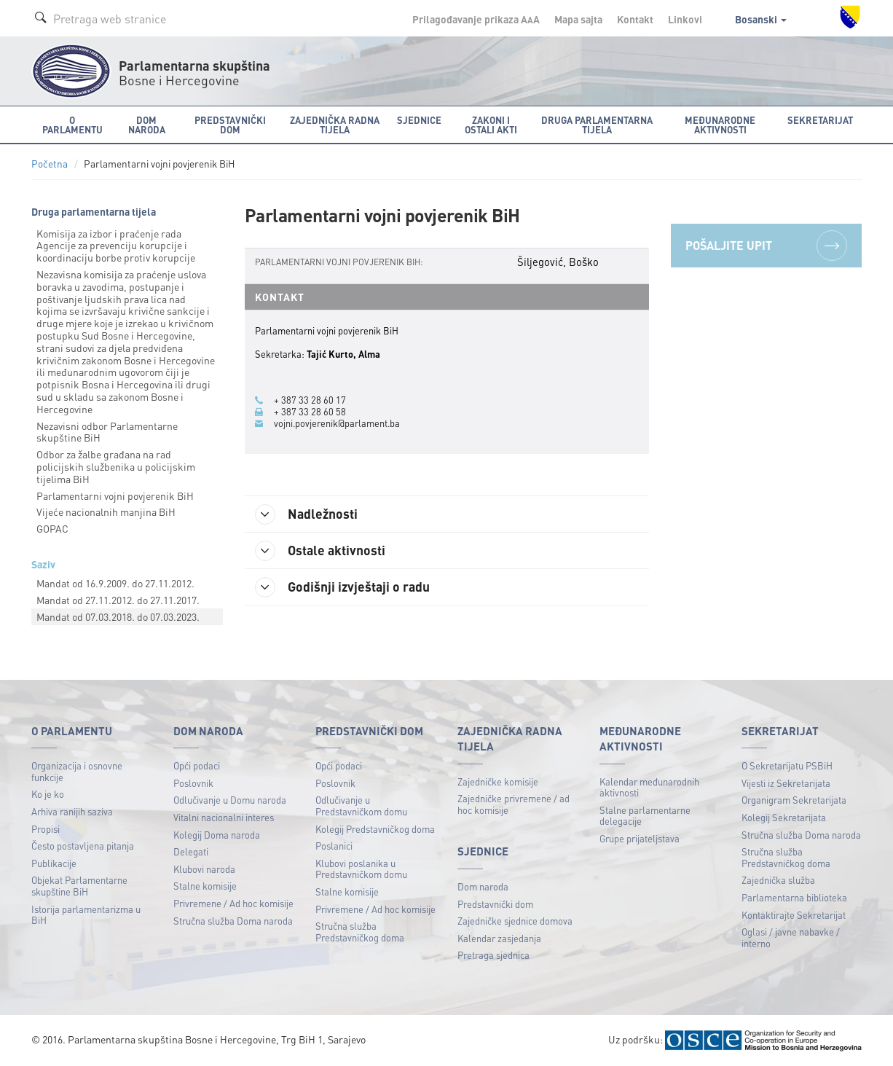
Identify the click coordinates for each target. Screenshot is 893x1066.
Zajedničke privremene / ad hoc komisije (513, 804)
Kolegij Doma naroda (216, 834)
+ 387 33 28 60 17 (310, 400)
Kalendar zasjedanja (499, 938)
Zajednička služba (778, 880)
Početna (49, 163)
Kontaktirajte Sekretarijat (793, 915)
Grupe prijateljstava (639, 838)
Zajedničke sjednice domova (515, 920)
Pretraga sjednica (493, 955)
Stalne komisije (205, 885)
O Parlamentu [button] (72, 125)
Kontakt (635, 19)
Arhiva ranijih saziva (72, 811)
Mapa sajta (578, 19)
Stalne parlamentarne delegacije (645, 816)
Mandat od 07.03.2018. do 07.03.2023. (118, 616)
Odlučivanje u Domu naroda (229, 799)
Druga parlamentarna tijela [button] (597, 125)
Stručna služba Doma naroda (233, 920)
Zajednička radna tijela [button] (334, 125)
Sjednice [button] (419, 120)
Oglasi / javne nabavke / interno (790, 937)
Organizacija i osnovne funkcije (76, 771)
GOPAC (52, 528)
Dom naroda (482, 886)
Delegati (190, 851)
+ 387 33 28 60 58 (310, 412)
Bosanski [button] (761, 19)
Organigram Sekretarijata (793, 799)
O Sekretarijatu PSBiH (787, 765)
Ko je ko (47, 794)
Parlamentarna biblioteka (794, 897)
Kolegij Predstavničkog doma (375, 829)
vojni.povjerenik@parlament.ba (337, 423)
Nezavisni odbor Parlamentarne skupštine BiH (107, 431)
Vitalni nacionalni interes (223, 817)
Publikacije (53, 863)
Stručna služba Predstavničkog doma (359, 932)
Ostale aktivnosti (321, 551)
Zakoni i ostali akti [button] (491, 125)
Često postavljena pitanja (82, 845)
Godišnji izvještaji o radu (343, 587)
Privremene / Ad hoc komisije (233, 903)
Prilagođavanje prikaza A (476, 19)
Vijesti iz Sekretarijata (785, 783)
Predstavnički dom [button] (230, 125)
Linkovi (685, 19)
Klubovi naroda (204, 869)
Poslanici (334, 845)
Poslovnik (193, 783)
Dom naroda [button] (146, 125)
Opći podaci (196, 765)
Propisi (45, 829)
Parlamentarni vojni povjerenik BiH (115, 495)
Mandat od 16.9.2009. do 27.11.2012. (115, 582)
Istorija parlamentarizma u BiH (86, 915)
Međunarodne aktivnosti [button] (720, 125)
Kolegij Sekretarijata (783, 817)
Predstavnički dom (495, 904)
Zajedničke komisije (497, 781)
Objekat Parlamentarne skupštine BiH (79, 886)
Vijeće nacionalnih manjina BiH (106, 511)
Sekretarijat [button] (820, 120)
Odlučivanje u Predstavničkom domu (361, 805)
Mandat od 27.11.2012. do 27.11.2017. (118, 599)
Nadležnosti (307, 514)
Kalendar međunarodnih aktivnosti (649, 787)
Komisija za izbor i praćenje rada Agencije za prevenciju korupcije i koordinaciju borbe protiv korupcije (115, 245)
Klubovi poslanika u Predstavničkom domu (361, 869)
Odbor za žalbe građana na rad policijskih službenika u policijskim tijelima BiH (115, 466)
